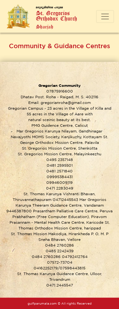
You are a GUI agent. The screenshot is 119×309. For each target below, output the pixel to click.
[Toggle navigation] (105, 16)
